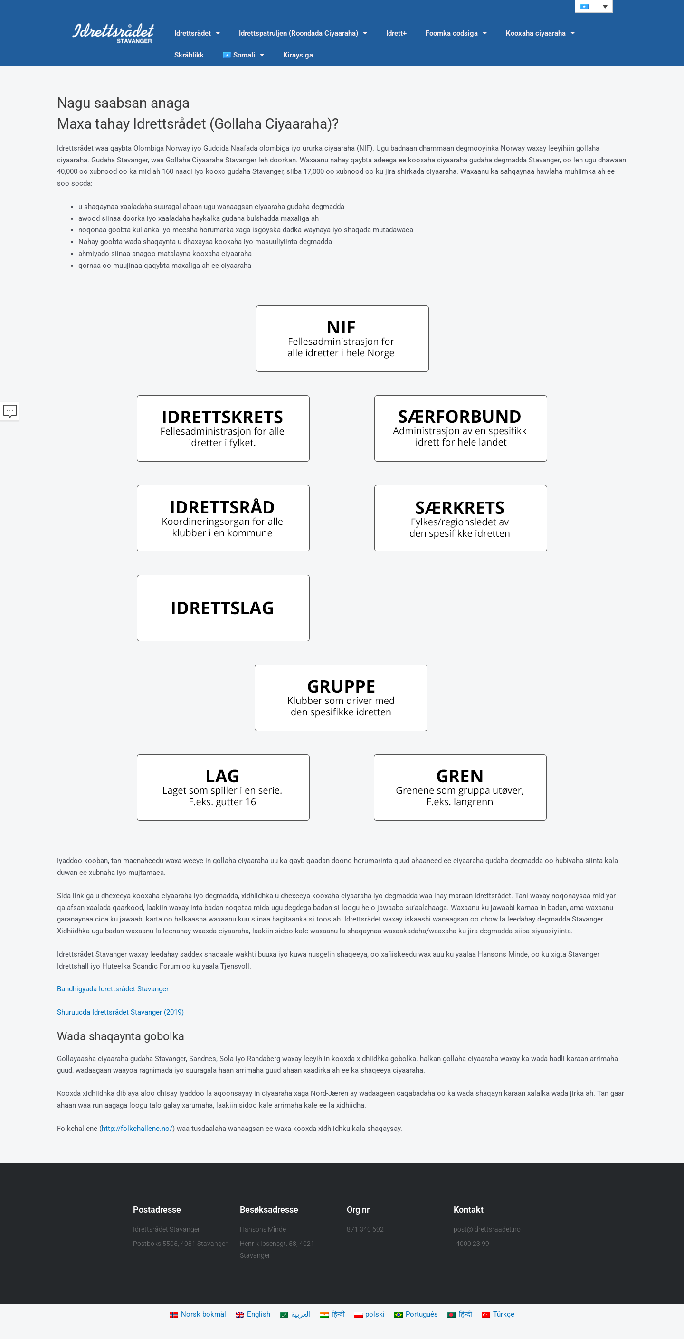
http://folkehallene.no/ (137, 1128)
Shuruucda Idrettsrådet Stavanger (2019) (120, 1012)
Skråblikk (189, 55)
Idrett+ (396, 33)
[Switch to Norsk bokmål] (198, 1315)
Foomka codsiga (456, 33)
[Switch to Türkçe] (498, 1315)
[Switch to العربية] (295, 1315)
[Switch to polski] (370, 1315)
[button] (594, 6)
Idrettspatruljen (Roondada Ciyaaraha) (303, 33)
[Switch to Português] (416, 1315)
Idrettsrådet (197, 33)
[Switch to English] (253, 1315)
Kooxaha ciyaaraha (540, 33)
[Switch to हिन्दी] (332, 1315)
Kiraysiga (298, 55)
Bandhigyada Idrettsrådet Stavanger (113, 989)
